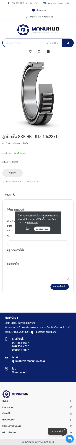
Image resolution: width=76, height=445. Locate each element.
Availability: (7, 153)
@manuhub (41, 10)
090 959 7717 (20, 346)
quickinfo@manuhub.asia (28, 361)
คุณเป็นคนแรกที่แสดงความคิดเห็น (15, 144)
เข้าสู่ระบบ (33, 17)
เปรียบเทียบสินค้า (11, 182)
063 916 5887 (20, 350)
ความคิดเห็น (9, 195)
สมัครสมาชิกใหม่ (47, 17)
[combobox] (23, 43)
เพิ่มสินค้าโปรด (31, 182)
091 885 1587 (20, 343)
